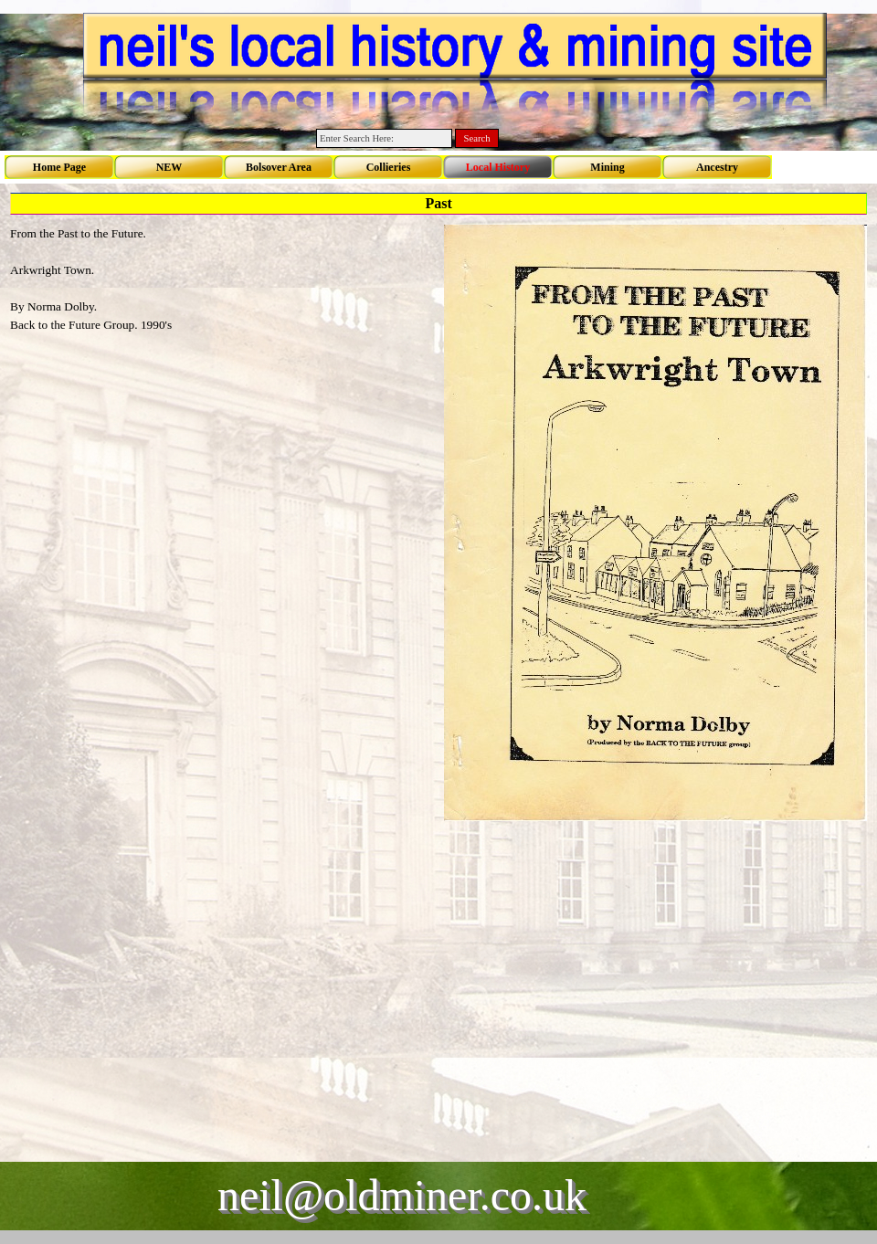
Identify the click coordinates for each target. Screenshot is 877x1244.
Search (477, 138)
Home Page (59, 167)
